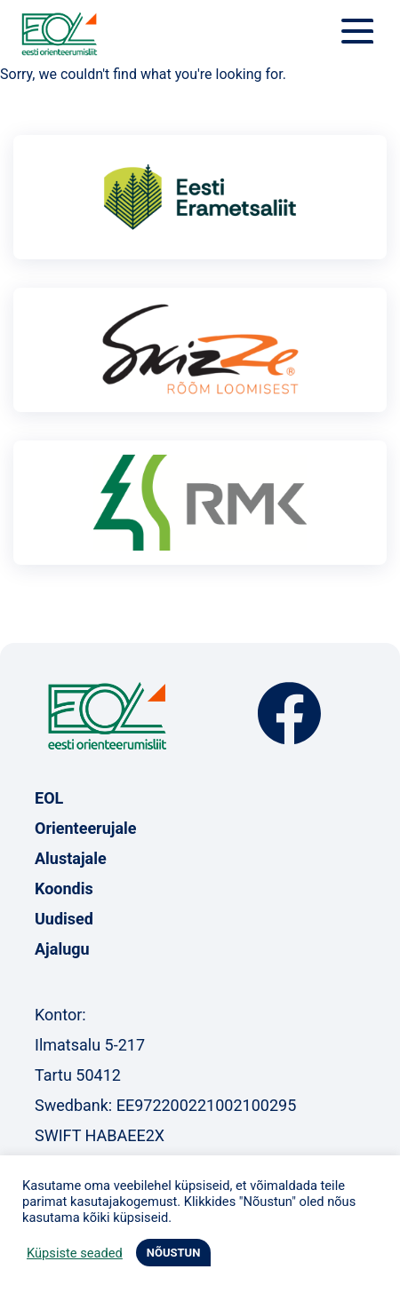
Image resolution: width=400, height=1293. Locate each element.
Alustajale (71, 858)
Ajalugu (62, 949)
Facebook (289, 713)
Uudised (64, 918)
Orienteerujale (86, 828)
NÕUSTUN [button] (174, 1252)
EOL (49, 798)
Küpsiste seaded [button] (75, 1253)
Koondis (64, 888)
